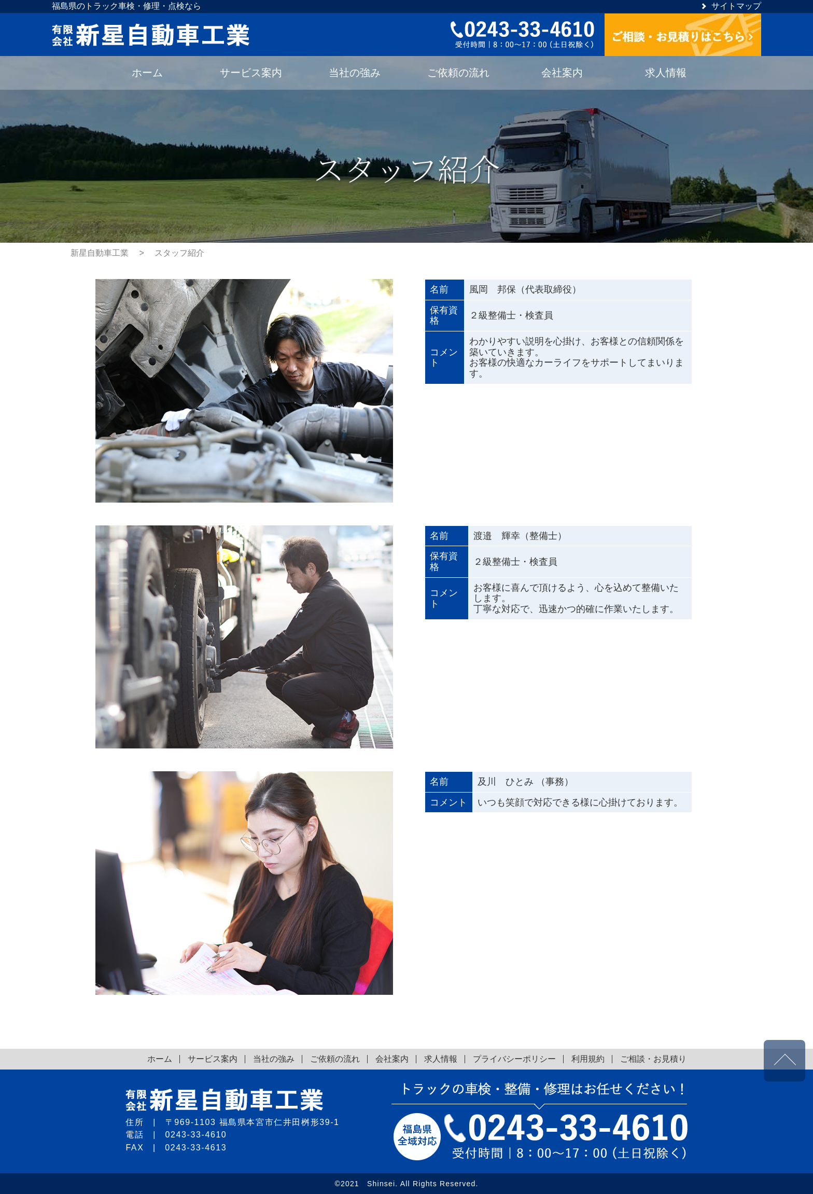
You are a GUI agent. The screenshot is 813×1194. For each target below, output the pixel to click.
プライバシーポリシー (514, 1058)
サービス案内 (212, 1058)
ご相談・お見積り (653, 1058)
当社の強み (274, 1058)
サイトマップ (736, 6)
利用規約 (588, 1058)
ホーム (159, 1058)
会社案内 (392, 1058)
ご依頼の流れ (335, 1058)
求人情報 (440, 1058)
